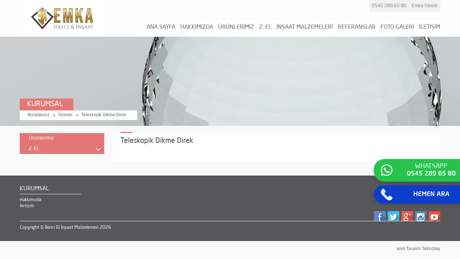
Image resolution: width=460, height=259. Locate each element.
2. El (65, 150)
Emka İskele (424, 5)
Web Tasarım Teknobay (418, 249)
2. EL (265, 27)
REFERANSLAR (357, 27)
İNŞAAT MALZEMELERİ (304, 27)
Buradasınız (39, 115)
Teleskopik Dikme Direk (103, 115)
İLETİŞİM (429, 27)
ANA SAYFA (161, 27)
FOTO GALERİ (397, 27)
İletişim (27, 206)
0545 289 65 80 (389, 5)
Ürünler (65, 115)
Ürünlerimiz (41, 138)
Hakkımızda (30, 200)
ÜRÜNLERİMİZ (236, 27)
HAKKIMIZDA (196, 27)
